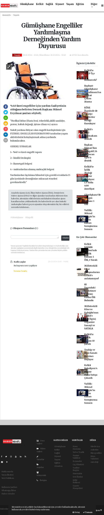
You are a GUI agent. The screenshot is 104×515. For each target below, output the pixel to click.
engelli (43, 130)
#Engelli (29, 217)
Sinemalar (77, 473)
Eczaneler (77, 461)
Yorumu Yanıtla (20, 271)
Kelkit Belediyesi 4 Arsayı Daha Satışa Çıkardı (90, 371)
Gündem (58, 466)
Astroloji (94, 462)
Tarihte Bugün (76, 469)
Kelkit (40, 4)
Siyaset (59, 4)
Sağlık (49, 4)
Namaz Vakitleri (76, 456)
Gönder (65, 238)
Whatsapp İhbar (8, 490)
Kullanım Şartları (9, 487)
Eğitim (80, 4)
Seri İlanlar (78, 477)
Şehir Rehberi (76, 481)
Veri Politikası (7, 478)
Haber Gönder (8, 493)
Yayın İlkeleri (7, 475)
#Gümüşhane (16, 217)
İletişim (42, 480)
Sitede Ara (95, 446)
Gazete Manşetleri (78, 487)
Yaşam (70, 4)
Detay (76, 512)
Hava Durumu (77, 447)
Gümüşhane (27, 4)
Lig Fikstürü (78, 464)
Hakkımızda (7, 471)
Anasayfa (6, 15)
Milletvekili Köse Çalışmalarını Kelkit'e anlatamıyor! (92, 272)
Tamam (87, 512)
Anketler (95, 449)
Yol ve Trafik (78, 452)
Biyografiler (96, 453)
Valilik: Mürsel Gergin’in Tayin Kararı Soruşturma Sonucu (90, 220)
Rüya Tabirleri (95, 457)
